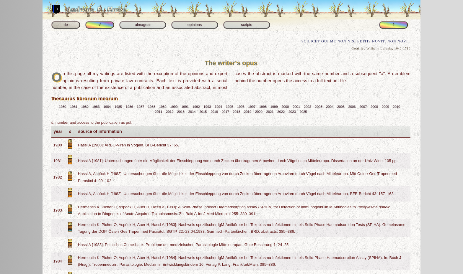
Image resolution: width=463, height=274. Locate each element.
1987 (140, 106)
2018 (236, 111)
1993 (207, 106)
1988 (151, 106)
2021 (269, 111)
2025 (303, 111)
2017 (225, 111)
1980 (62, 106)
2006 (352, 106)
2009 (385, 106)
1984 (107, 106)
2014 (191, 111)
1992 (196, 106)
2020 (259, 111)
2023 (292, 111)
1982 (85, 106)
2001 (296, 106)
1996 (240, 106)
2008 (374, 106)
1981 (73, 106)
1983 (96, 106)
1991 (185, 106)
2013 (181, 111)
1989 (163, 106)
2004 (329, 106)
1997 (251, 106)
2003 (318, 106)
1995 (229, 106)
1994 (218, 106)
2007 (363, 106)
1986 (129, 106)
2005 (341, 106)
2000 (285, 106)
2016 (214, 111)
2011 (158, 111)
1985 (118, 106)
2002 (307, 106)
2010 (396, 106)
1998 (263, 106)
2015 (203, 111)
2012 (169, 111)
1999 (274, 106)
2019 (247, 111)
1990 (173, 106)
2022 (281, 111)
